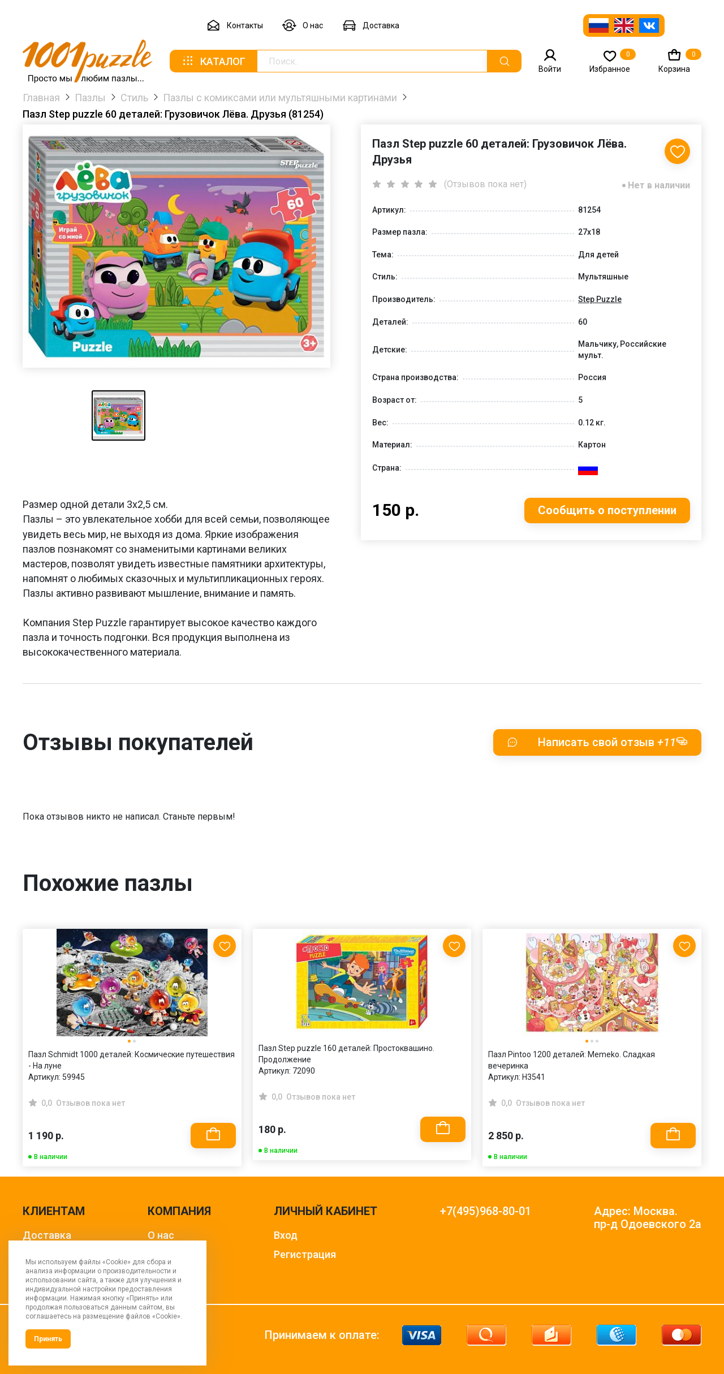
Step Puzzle (600, 299)
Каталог (213, 61)
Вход (286, 1235)
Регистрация (305, 1254)
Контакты (234, 26)
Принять (48, 1339)
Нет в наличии (659, 185)
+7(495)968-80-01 (485, 1211)
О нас (302, 26)
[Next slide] (687, 1020)
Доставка (370, 26)
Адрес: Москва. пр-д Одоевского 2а (647, 1218)
